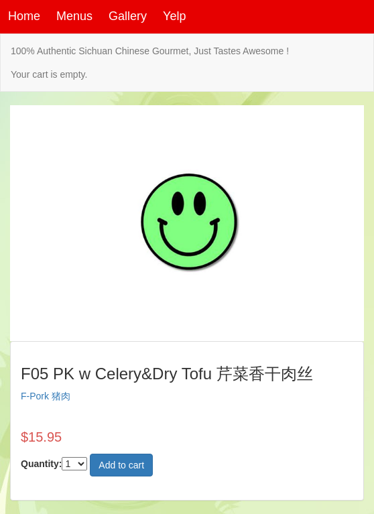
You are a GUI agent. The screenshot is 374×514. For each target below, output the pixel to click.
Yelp (174, 16)
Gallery (128, 16)
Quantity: (41, 463)
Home (24, 16)
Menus (74, 16)
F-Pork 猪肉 (45, 396)
